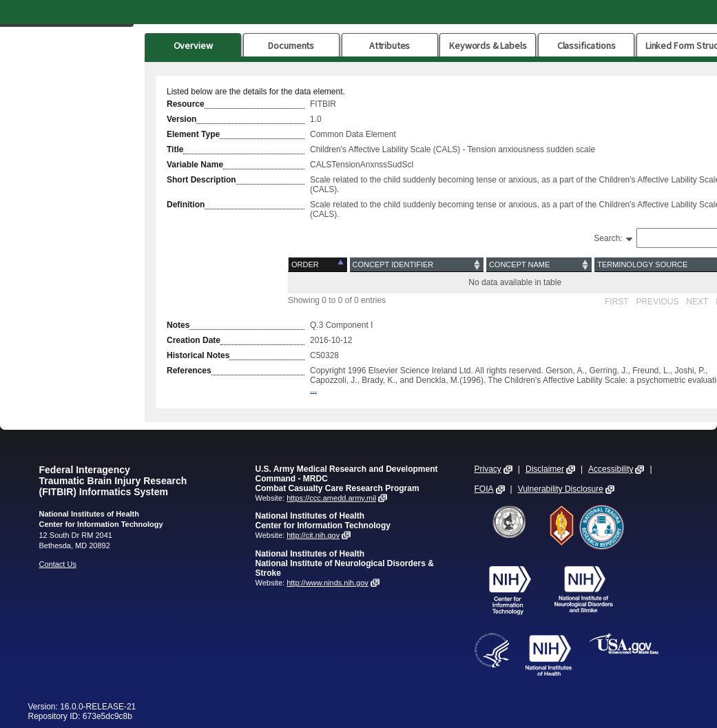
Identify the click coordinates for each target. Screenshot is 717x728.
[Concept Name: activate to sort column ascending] (539, 265)
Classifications (586, 45)
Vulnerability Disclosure (560, 489)
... (313, 390)
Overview (193, 45)
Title (175, 149)
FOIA (484, 489)
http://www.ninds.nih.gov (327, 583)
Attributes (390, 45)
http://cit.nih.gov (313, 535)
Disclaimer (545, 469)
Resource (186, 104)
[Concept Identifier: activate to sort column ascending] (417, 265)
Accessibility (610, 469)
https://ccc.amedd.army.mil (331, 498)
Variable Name (195, 164)
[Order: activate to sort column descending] (319, 265)
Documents (291, 45)
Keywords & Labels (487, 45)
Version (181, 119)
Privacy (488, 469)
